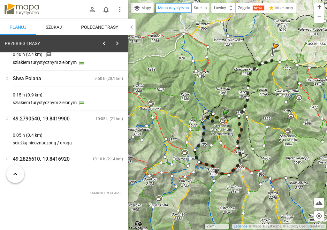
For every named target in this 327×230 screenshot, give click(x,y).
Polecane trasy (99, 27)
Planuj (18, 27)
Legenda (240, 226)
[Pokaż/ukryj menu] (120, 9)
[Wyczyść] (121, 42)
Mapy (142, 8)
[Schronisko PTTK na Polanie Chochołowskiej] (38, 141)
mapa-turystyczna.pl (21, 9)
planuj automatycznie (102, 88)
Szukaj (54, 27)
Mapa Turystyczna (267, 226)
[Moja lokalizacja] (319, 216)
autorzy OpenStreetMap (305, 226)
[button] (227, 121)
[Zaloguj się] (92, 9)
